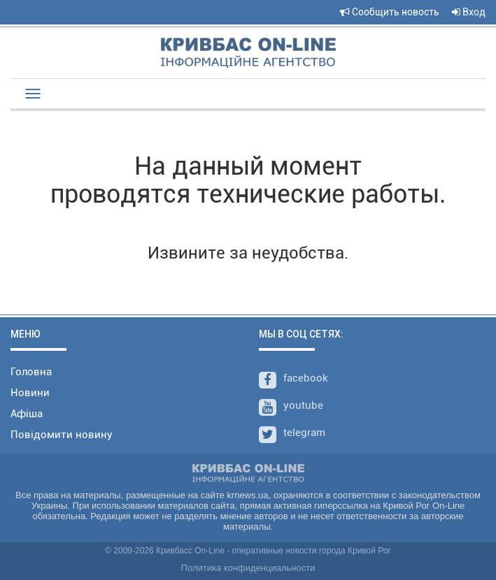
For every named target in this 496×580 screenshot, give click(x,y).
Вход (469, 11)
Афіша (26, 413)
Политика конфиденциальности (248, 568)
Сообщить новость (389, 11)
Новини (30, 392)
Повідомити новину (61, 434)
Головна (31, 371)
